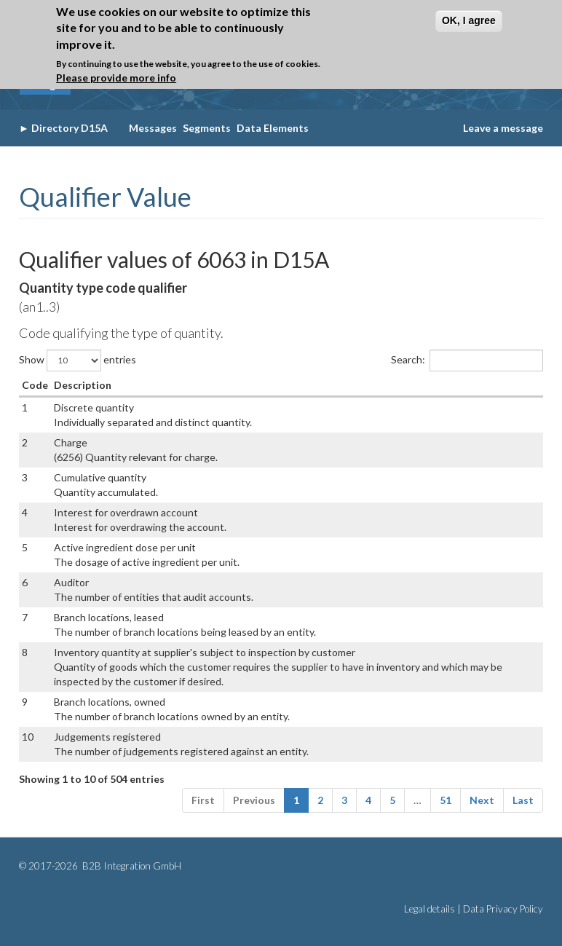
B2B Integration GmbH (130, 866)
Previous (254, 800)
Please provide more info (116, 77)
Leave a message (503, 128)
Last (523, 800)
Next (482, 800)
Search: (467, 360)
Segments (207, 128)
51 (445, 800)
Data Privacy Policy (503, 909)
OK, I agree (469, 20)
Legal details (429, 909)
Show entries (77, 360)
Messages (153, 128)
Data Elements (273, 128)
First (203, 800)
